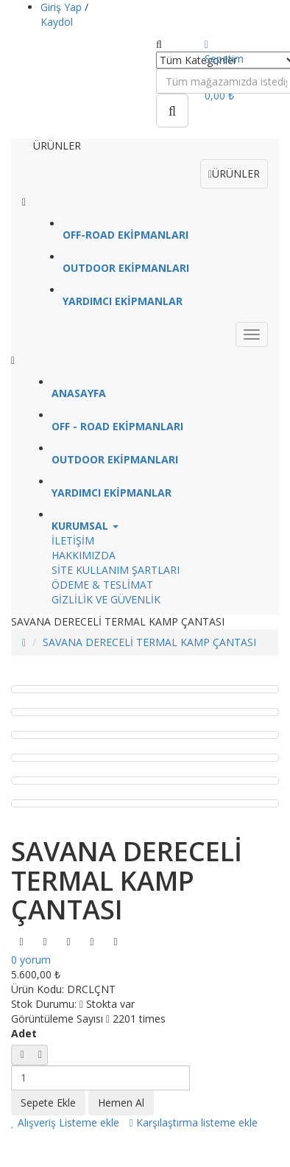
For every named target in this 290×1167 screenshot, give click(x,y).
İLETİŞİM (73, 540)
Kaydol (56, 22)
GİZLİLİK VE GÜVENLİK (106, 599)
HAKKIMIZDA (84, 555)
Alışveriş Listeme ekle (65, 1122)
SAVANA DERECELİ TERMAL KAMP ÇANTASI (149, 642)
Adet (24, 1033)
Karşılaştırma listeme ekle (194, 1122)
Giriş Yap (62, 7)
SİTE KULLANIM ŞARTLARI (116, 570)
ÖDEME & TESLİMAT (102, 585)
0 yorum (31, 960)
